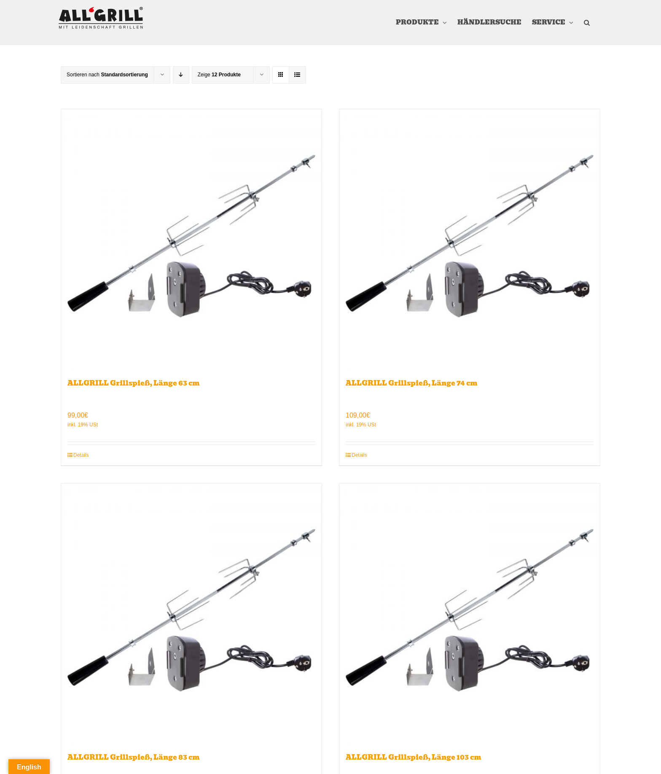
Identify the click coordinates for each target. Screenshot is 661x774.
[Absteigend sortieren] (181, 75)
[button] (587, 22)
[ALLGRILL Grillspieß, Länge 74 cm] (469, 239)
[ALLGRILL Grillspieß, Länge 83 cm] (191, 613)
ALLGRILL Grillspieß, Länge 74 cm (412, 383)
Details (81, 455)
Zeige (219, 75)
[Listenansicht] (297, 75)
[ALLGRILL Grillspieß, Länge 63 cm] (191, 239)
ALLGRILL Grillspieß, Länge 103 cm (413, 757)
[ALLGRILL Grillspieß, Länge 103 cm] (469, 613)
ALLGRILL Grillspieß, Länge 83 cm (133, 757)
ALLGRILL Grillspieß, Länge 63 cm (133, 383)
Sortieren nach (107, 75)
